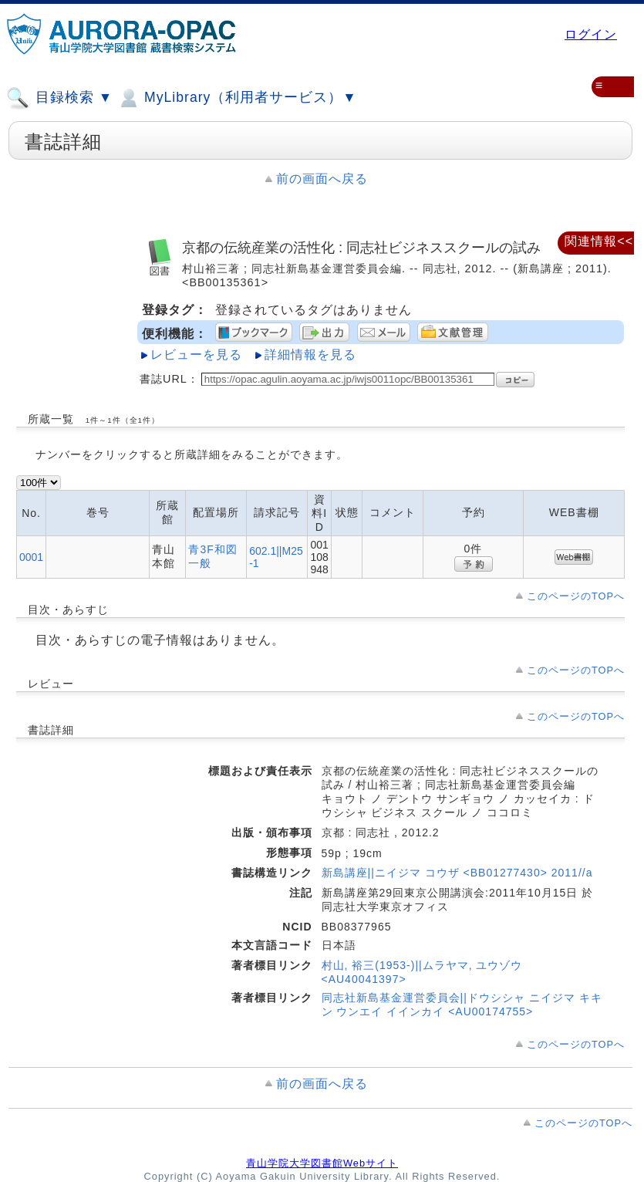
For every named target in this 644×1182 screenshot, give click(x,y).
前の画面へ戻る (322, 178)
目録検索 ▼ (59, 98)
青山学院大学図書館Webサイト (322, 1163)
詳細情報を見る (310, 354)
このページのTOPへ (576, 596)
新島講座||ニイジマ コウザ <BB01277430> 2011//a (457, 872)
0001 (31, 557)
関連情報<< (599, 241)
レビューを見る (196, 354)
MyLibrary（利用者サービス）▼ (236, 98)
